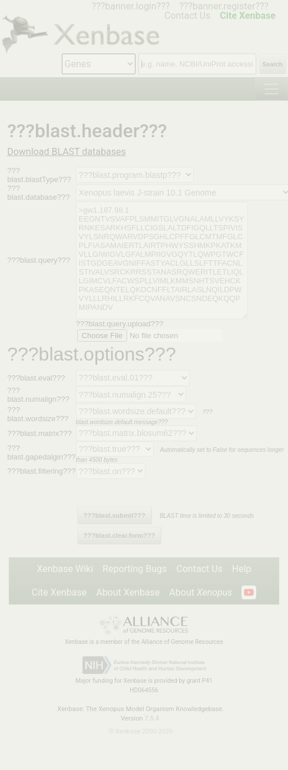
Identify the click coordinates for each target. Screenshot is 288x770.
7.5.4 (151, 718)
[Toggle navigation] (271, 89)
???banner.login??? (131, 6)
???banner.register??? (224, 6)
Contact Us (199, 568)
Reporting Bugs (134, 568)
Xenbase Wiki (65, 568)
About (200, 592)
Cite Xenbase (59, 592)
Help (241, 568)
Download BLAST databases (66, 151)
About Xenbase (128, 592)
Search (273, 64)
